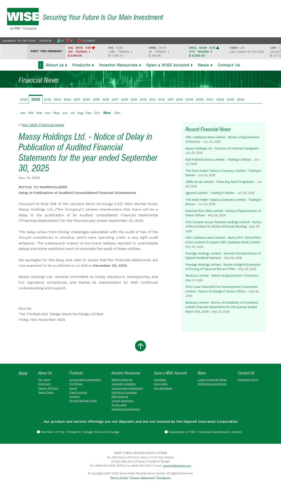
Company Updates (124, 383)
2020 (86, 99)
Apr (48, 112)
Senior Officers (48, 388)
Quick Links (119, 404)
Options (74, 396)
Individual (160, 379)
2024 (47, 99)
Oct (97, 112)
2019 (96, 99)
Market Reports (122, 379)
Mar (39, 112)
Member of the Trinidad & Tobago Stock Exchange (78, 432)
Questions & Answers (126, 409)
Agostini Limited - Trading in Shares (210, 193)
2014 (143, 99)
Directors (44, 383)
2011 (170, 99)
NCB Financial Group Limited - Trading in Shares (218, 159)
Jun (65, 112)
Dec (117, 112)
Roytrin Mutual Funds (83, 400)
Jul (72, 112)
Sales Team (46, 392)
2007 (210, 99)
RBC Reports (120, 396)
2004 (240, 99)
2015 (134, 99)
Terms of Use (119, 477)
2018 (105, 99)
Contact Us (229, 65)
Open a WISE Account (167, 65)
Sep (89, 112)
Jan (22, 112)
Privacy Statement (142, 477)
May (56, 112)
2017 (115, 99)
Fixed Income (78, 392)
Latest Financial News (212, 379)
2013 (152, 99)
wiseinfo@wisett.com (177, 465)
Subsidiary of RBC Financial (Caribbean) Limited (203, 432)
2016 (124, 99)
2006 (220, 99)
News (203, 65)
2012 (161, 99)
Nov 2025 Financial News (43, 125)
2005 (230, 99)
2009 (189, 99)
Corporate (161, 383)
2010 (179, 99)
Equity (73, 388)
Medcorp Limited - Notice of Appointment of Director (222, 275)
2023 (57, 99)
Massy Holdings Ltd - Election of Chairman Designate (222, 148)
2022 (67, 99)
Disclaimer (164, 477)
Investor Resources (118, 65)
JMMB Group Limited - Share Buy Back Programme (220, 181)
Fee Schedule (163, 388)
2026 (23, 99)
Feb (31, 112)
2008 (200, 99)
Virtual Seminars (122, 400)
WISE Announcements (212, 383)
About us (55, 65)
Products (81, 65)
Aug (80, 112)
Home (23, 373)
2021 (77, 99)
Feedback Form (248, 379)
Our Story (44, 379)
